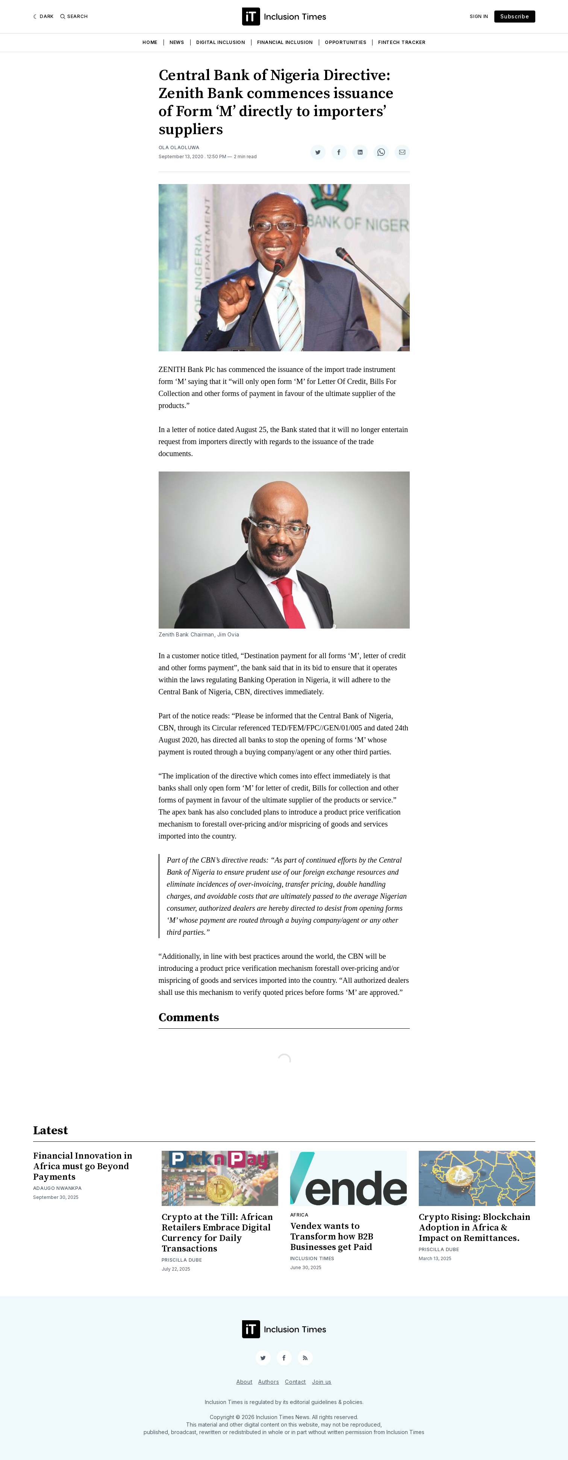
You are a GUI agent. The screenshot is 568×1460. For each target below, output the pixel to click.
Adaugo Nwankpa (57, 1188)
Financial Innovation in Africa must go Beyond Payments (82, 1166)
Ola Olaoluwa (179, 147)
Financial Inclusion (285, 42)
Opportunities (345, 42)
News (177, 42)
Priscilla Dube (182, 1260)
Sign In (479, 16)
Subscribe (514, 16)
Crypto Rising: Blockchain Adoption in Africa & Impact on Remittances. (474, 1228)
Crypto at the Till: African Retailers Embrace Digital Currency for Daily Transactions (217, 1233)
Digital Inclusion (220, 42)
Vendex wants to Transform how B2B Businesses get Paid (331, 1237)
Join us (322, 1381)
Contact (295, 1381)
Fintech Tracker (402, 42)
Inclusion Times (312, 1258)
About (244, 1381)
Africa (299, 1215)
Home (150, 42)
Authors (268, 1381)
